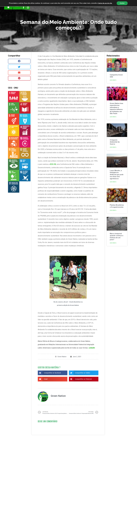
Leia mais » (113, 80)
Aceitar (122, 3)
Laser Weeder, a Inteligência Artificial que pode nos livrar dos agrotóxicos (117, 175)
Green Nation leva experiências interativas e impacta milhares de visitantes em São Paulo (116, 108)
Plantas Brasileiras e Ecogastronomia (117, 206)
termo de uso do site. (105, 3)
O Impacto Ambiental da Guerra (115, 142)
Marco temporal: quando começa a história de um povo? (116, 237)
